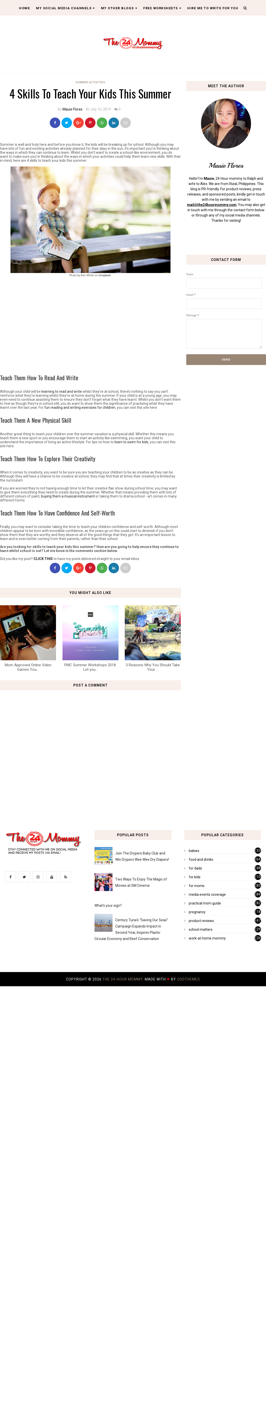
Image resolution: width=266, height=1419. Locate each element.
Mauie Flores (72, 109)
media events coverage (207, 894)
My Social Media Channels (65, 8)
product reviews (201, 921)
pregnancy (197, 912)
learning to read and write (62, 392)
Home (24, 8)
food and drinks (201, 860)
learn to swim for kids (131, 442)
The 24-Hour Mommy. (123, 979)
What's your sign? (108, 906)
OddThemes (188, 979)
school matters (200, 930)
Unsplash (104, 275)
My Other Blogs (119, 8)
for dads (195, 868)
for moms (196, 886)
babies (194, 851)
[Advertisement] (128, 324)
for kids (194, 877)
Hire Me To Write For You (212, 8)
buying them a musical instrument (68, 496)
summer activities (90, 82)
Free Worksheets (162, 8)
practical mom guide (205, 903)
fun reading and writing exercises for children (79, 408)
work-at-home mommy (207, 938)
